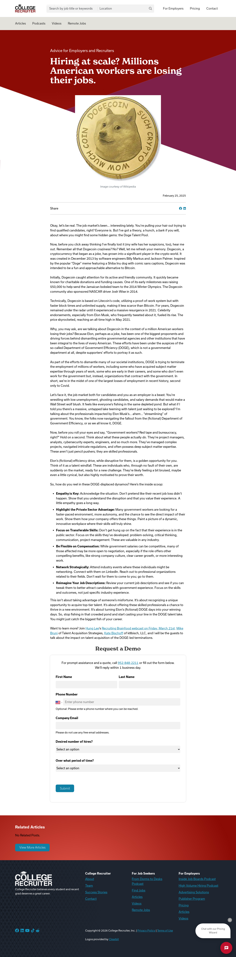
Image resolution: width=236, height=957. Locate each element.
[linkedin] (184, 208)
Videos (56, 23)
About (89, 879)
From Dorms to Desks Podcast (147, 881)
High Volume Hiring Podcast (198, 885)
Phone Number (67, 694)
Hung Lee (92, 628)
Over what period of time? (75, 760)
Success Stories (96, 892)
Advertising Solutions (194, 892)
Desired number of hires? (74, 741)
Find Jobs (138, 890)
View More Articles (32, 847)
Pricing (195, 8)
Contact (212, 8)
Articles (20, 23)
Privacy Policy (146, 930)
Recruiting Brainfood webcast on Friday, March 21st (138, 628)
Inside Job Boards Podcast (197, 879)
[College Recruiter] (25, 8)
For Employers (173, 8)
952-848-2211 (128, 662)
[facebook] (180, 208)
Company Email (67, 718)
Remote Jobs (77, 23)
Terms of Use (165, 930)
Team (89, 885)
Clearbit (114, 939)
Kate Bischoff (113, 633)
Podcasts (38, 23)
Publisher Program (192, 898)
